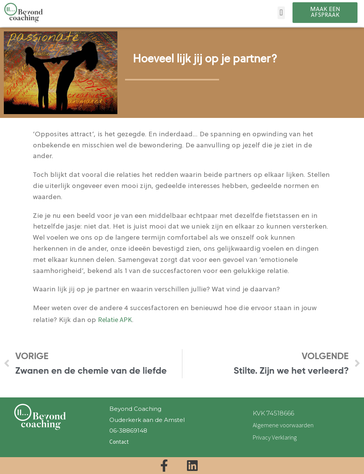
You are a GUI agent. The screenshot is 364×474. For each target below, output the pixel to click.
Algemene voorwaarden (283, 425)
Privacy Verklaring (275, 437)
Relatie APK (115, 319)
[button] (281, 9)
